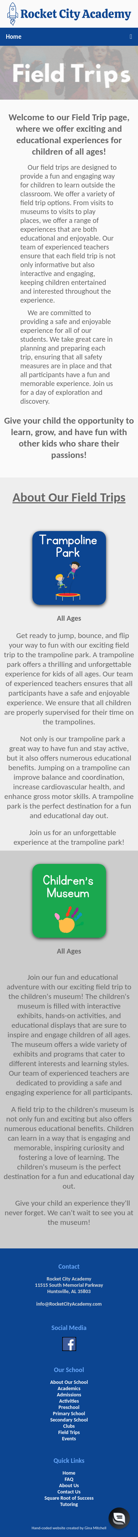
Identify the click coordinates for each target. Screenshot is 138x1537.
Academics (68, 1388)
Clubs (69, 1426)
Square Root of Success (69, 1498)
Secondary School (69, 1420)
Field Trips (69, 1432)
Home (13, 37)
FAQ (69, 1479)
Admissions (69, 1395)
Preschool (69, 1407)
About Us (69, 1485)
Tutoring (69, 1504)
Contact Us (69, 1492)
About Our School (69, 1382)
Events (69, 1439)
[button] (119, 1518)
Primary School (69, 1413)
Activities (69, 1401)
